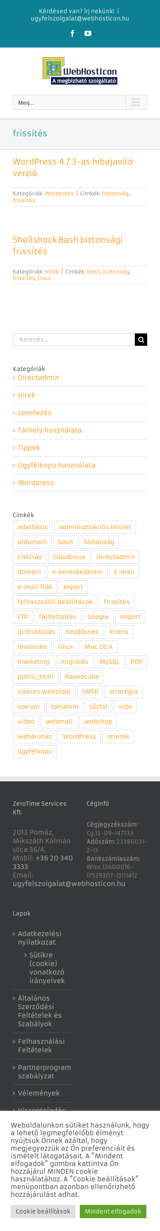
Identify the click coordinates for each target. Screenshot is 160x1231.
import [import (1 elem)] (130, 617)
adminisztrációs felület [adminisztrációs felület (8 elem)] (95, 527)
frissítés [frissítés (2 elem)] (117, 602)
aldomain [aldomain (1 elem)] (32, 542)
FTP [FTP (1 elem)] (22, 617)
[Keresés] (141, 339)
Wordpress (59, 193)
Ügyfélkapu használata (57, 465)
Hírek (52, 271)
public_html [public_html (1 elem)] (35, 676)
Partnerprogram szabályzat (44, 1071)
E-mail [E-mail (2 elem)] (124, 572)
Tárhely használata (50, 430)
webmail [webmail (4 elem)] (59, 721)
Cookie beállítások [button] (43, 1211)
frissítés (24, 200)
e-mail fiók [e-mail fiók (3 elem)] (34, 587)
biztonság (115, 193)
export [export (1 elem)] (73, 587)
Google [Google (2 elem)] (98, 617)
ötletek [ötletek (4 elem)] (118, 736)
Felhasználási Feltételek (41, 1045)
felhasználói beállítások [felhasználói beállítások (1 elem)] (55, 602)
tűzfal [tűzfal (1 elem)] (99, 706)
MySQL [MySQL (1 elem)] (109, 662)
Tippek (29, 448)
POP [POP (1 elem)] (137, 662)
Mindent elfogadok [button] (113, 1211)
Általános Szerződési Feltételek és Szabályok (40, 1011)
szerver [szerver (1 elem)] (28, 706)
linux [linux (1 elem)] (65, 647)
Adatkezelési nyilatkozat (39, 938)
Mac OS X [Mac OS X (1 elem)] (98, 647)
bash (93, 271)
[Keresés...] (74, 339)
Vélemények (39, 1093)
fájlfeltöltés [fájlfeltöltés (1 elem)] (57, 617)
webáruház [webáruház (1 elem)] (34, 736)
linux (44, 278)
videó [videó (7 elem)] (26, 721)
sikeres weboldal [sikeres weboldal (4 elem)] (44, 691)
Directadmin (38, 378)
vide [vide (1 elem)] (125, 706)
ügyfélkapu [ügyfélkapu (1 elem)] (34, 751)
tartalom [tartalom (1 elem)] (65, 706)
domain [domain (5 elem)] (29, 572)
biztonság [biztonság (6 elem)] (99, 542)
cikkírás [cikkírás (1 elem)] (29, 557)
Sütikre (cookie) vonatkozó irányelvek (47, 968)
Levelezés (35, 413)
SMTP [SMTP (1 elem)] (90, 691)
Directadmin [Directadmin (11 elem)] (115, 557)
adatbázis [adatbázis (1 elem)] (32, 527)
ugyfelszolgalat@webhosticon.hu (80, 18)
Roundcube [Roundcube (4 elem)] (82, 676)
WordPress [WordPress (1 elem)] (79, 736)
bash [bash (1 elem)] (65, 542)
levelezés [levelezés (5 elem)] (32, 647)
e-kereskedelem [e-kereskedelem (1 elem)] (77, 572)
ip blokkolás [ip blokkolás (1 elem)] (36, 632)
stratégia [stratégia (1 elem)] (123, 691)
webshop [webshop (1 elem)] (98, 721)
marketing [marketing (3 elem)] (33, 662)
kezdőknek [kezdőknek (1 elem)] (82, 632)
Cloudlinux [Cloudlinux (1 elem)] (69, 557)
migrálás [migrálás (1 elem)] (74, 662)
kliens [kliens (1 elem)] (119, 632)
